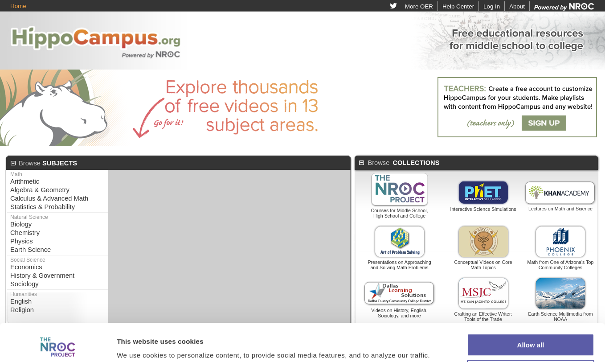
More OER (419, 6)
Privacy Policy (375, 348)
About (517, 6)
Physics (21, 241)
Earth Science (30, 249)
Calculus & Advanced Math (49, 198)
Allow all (530, 289)
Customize (531, 315)
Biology (21, 224)
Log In (491, 6)
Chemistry (25, 232)
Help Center (458, 6)
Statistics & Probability (42, 206)
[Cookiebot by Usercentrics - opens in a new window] (58, 324)
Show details (137, 324)
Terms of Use (328, 348)
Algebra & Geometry (39, 189)
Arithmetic (24, 181)
